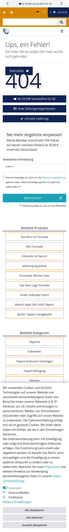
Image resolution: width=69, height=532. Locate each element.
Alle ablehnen (34, 517)
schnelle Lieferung (36, 119)
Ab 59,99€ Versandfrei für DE (36, 99)
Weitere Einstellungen (17, 502)
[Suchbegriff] (30, 21)
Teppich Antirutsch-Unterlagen (34, 361)
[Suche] (61, 21)
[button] (7, 3)
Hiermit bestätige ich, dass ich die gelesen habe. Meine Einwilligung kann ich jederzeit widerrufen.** (35, 182)
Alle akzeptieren (34, 510)
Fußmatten (34, 351)
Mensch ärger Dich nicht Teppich (34, 304)
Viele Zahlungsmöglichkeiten (36, 109)
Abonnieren (43, 198)
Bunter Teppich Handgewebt (34, 314)
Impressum (52, 467)
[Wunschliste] (44, 12)
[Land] (37, 12)
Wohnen (34, 380)
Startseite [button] (19, 71)
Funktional (15, 497)
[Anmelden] (4, 12)
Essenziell (15, 488)
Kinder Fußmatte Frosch (34, 295)
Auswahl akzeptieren (34, 525)
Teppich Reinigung (35, 371)
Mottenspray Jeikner (34, 266)
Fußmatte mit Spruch (34, 256)
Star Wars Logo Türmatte (34, 285)
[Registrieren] (12, 12)
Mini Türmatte (34, 246)
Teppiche (34, 342)
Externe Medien (19, 493)
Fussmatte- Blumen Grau (34, 275)
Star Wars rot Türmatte (34, 237)
